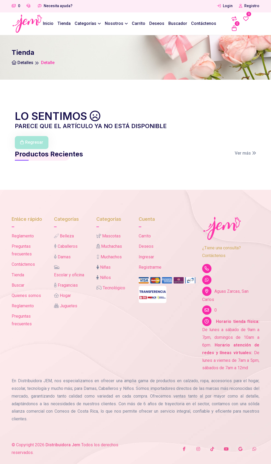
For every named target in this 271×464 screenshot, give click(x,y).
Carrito (138, 23)
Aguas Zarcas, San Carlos (225, 294)
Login (225, 6)
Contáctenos (203, 23)
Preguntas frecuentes (22, 250)
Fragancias (68, 285)
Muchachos (111, 256)
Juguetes (68, 305)
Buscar (18, 285)
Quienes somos (26, 295)
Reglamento (23, 235)
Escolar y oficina (69, 274)
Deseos (156, 23)
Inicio (48, 23)
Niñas (105, 267)
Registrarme (150, 267)
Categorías (85, 23)
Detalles (22, 62)
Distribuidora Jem (63, 444)
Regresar (31, 142)
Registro (249, 6)
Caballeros (68, 246)
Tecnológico (114, 287)
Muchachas (111, 246)
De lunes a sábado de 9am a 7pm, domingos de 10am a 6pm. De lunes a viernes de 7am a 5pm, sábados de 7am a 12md (230, 343)
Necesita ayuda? (55, 6)
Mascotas (111, 235)
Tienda (64, 23)
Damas (64, 256)
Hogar (65, 295)
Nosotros (114, 23)
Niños (105, 277)
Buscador (177, 23)
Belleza (67, 235)
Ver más (245, 153)
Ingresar (146, 256)
